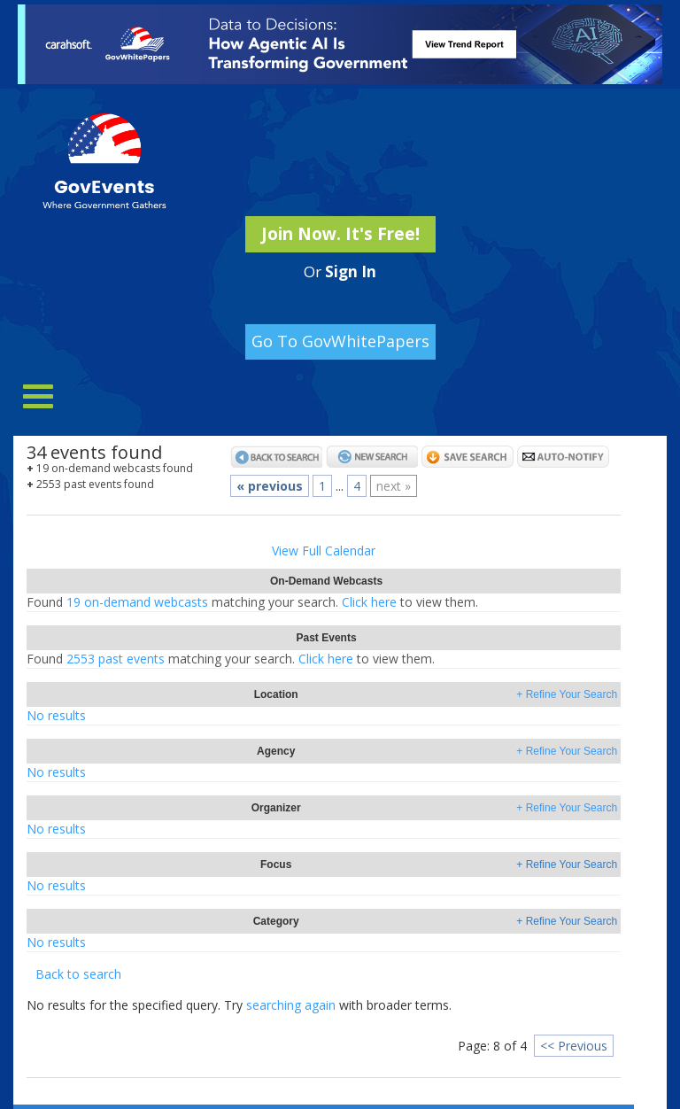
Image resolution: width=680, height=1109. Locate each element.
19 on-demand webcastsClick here (252, 601)
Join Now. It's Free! (340, 233)
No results (56, 715)
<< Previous (573, 1045)
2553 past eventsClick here (231, 658)
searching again (291, 1005)
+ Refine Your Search (566, 694)
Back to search (78, 974)
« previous (269, 485)
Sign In (350, 271)
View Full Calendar (323, 550)
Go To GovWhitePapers (340, 341)
